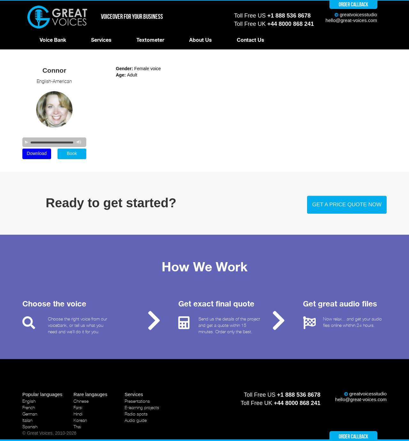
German (29, 413)
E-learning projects (142, 407)
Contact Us (250, 40)
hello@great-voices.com (351, 20)
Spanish (29, 426)
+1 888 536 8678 (289, 15)
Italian (27, 420)
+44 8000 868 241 (290, 24)
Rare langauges (90, 394)
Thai (77, 426)
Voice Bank (53, 40)
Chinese (81, 401)
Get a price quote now (347, 205)
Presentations (137, 401)
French (28, 407)
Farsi (77, 407)
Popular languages (42, 394)
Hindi (77, 413)
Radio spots (136, 413)
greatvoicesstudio (358, 14)
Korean (80, 420)
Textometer (150, 40)
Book (72, 153)
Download (37, 153)
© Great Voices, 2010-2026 (49, 433)
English (28, 401)
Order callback (353, 4)
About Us (200, 40)
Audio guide (136, 420)
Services (101, 40)
